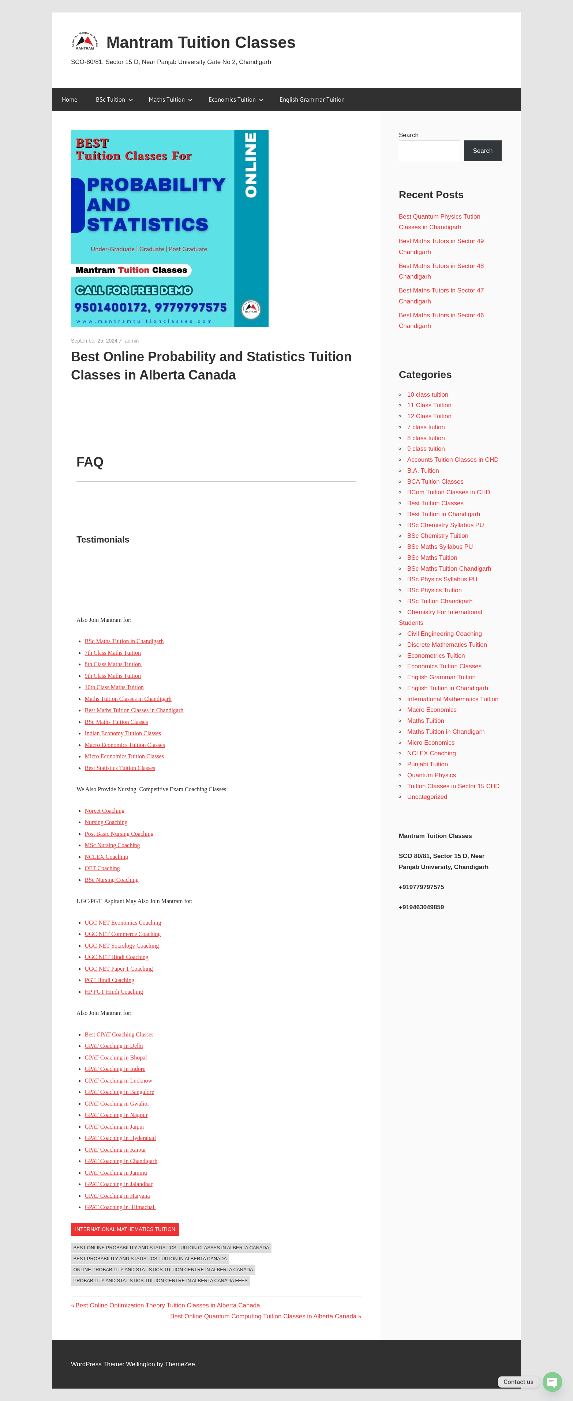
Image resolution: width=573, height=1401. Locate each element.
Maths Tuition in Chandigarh (446, 731)
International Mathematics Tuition (125, 1229)
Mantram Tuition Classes (201, 42)
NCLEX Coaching (106, 857)
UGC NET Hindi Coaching (117, 957)
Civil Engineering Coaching (444, 633)
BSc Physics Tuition (434, 590)
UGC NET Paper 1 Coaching (119, 969)
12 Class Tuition (429, 416)
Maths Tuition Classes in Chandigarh (128, 699)
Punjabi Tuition (427, 764)
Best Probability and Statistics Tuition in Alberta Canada (150, 1258)
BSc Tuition (114, 99)
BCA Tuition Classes (435, 481)
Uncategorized (427, 796)
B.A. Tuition (423, 470)
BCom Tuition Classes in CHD (448, 492)
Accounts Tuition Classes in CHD (452, 459)
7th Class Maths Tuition (113, 653)
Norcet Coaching (105, 811)
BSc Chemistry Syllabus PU (445, 525)
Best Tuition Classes (435, 503)
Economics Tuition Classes (444, 666)
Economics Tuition (236, 99)
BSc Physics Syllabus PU (442, 579)
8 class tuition (426, 438)
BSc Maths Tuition (432, 557)
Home (69, 99)
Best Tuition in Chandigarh (443, 514)
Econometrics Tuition (436, 655)
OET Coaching (102, 868)
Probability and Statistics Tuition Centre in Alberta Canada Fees (161, 1280)
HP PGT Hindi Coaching (114, 992)
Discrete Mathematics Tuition (447, 644)
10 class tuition (427, 394)
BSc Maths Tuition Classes (116, 722)
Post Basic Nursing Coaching (119, 834)
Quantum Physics (431, 775)
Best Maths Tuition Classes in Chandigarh (134, 710)
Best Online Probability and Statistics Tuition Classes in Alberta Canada (171, 1247)
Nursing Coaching (106, 822)
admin (132, 341)
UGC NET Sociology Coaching (122, 946)
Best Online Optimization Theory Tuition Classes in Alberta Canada (167, 1305)
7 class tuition (426, 427)
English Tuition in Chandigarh (447, 688)
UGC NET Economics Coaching (123, 922)
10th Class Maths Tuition (114, 687)
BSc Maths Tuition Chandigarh (449, 568)
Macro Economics (432, 709)
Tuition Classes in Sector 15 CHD (453, 786)
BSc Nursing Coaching (112, 880)
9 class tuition (426, 448)
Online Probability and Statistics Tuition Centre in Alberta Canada (163, 1269)
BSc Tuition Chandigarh (440, 601)
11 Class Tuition (429, 405)
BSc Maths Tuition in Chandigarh (124, 641)
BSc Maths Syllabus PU (440, 546)
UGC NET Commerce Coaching (123, 934)
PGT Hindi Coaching (110, 980)
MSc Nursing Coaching (112, 845)
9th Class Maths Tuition (113, 676)
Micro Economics (430, 742)
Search (409, 135)
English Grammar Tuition (312, 99)
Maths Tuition (171, 99)
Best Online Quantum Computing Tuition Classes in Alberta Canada (263, 1316)
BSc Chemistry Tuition (437, 535)
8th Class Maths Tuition (113, 664)
